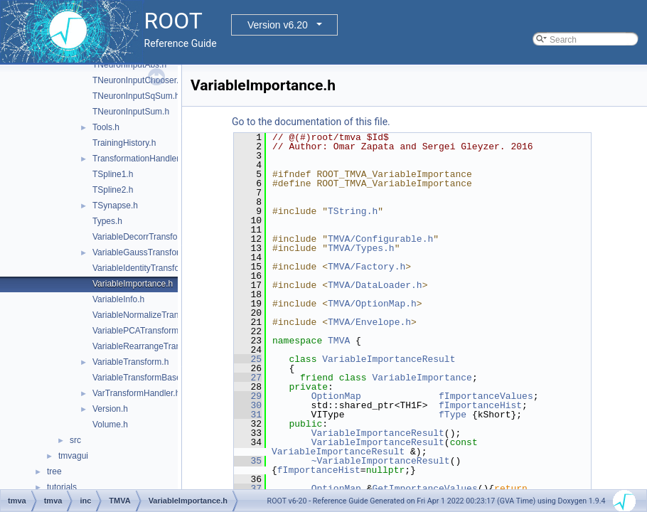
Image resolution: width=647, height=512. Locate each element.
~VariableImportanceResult (380, 460)
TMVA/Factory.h (366, 266)
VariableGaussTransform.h (142, 252)
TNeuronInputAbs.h (129, 65)
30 (248, 405)
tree (54, 471)
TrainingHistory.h (124, 143)
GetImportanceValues (424, 488)
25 (248, 359)
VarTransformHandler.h (136, 393)
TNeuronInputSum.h (130, 112)
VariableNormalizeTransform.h (149, 315)
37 (248, 488)
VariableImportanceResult (388, 359)
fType (452, 414)
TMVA (339, 340)
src (75, 440)
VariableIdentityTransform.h (144, 268)
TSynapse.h (115, 205)
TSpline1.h (112, 174)
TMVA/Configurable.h (380, 239)
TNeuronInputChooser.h (137, 80)
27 (248, 377)
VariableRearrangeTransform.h (150, 346)
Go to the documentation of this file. (311, 121)
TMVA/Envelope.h (369, 322)
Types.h (107, 221)
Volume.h (110, 425)
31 (248, 414)
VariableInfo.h (118, 299)
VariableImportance (421, 377)
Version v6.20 (277, 25)
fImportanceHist (480, 405)
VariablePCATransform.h (139, 331)
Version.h (110, 409)
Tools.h (105, 127)
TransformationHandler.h (139, 159)
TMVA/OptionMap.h (372, 303)
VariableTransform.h (130, 362)
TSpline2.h (112, 190)
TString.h (353, 211)
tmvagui (73, 456)
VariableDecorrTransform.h (143, 237)
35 (248, 460)
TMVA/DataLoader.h (375, 285)
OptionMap (336, 396)
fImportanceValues (486, 396)
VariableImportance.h (132, 284)
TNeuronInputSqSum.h (136, 96)
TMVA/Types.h (361, 248)
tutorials (62, 487)
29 (248, 396)
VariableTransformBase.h (140, 378)
